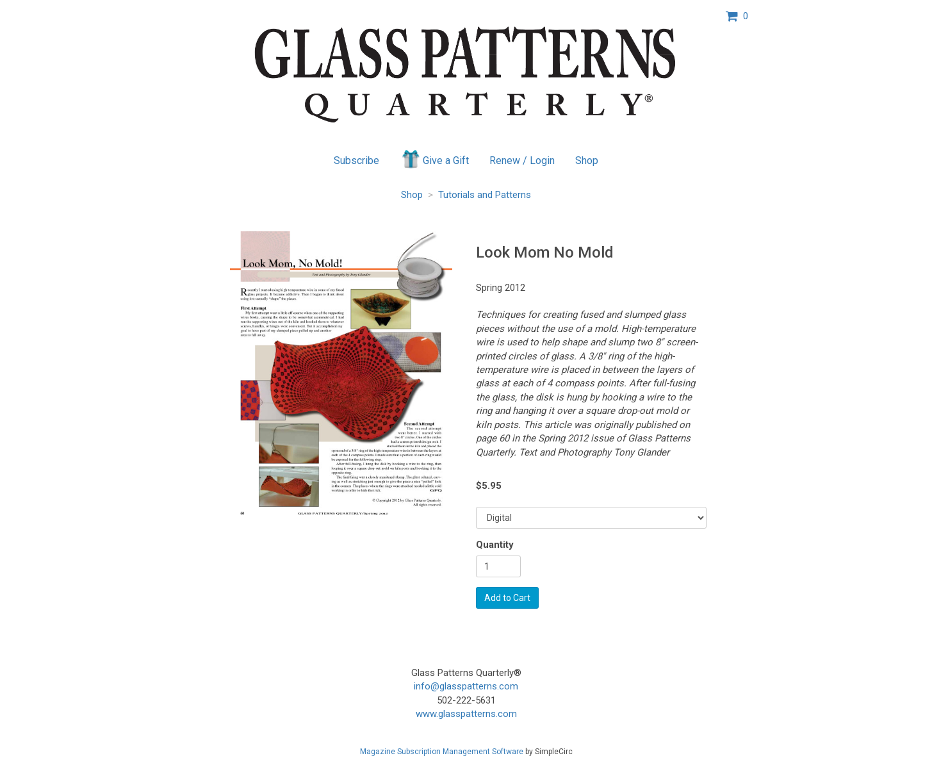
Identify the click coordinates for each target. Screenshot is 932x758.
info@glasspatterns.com (466, 686)
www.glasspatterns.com (466, 714)
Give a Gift (435, 159)
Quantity (495, 544)
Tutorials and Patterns (484, 195)
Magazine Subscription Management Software (441, 751)
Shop (586, 160)
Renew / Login (522, 160)
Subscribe (356, 160)
